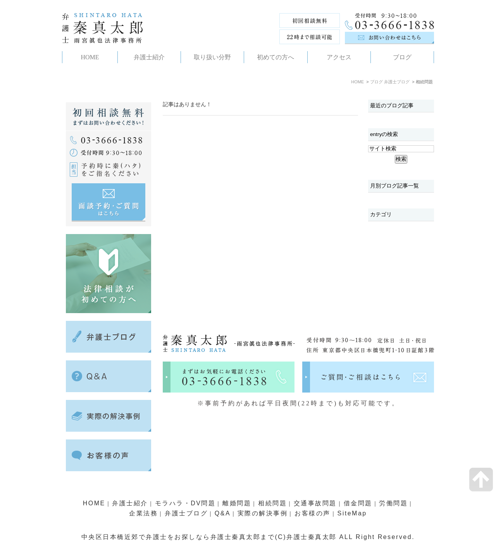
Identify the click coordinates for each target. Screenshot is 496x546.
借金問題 (358, 503)
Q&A (223, 513)
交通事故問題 (315, 503)
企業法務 (143, 513)
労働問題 (393, 503)
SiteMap (352, 513)
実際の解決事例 (263, 513)
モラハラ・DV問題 (185, 503)
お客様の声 (312, 513)
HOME (357, 81)
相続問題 (272, 503)
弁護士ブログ (397, 81)
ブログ (376, 81)
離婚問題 (236, 503)
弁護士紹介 (130, 503)
